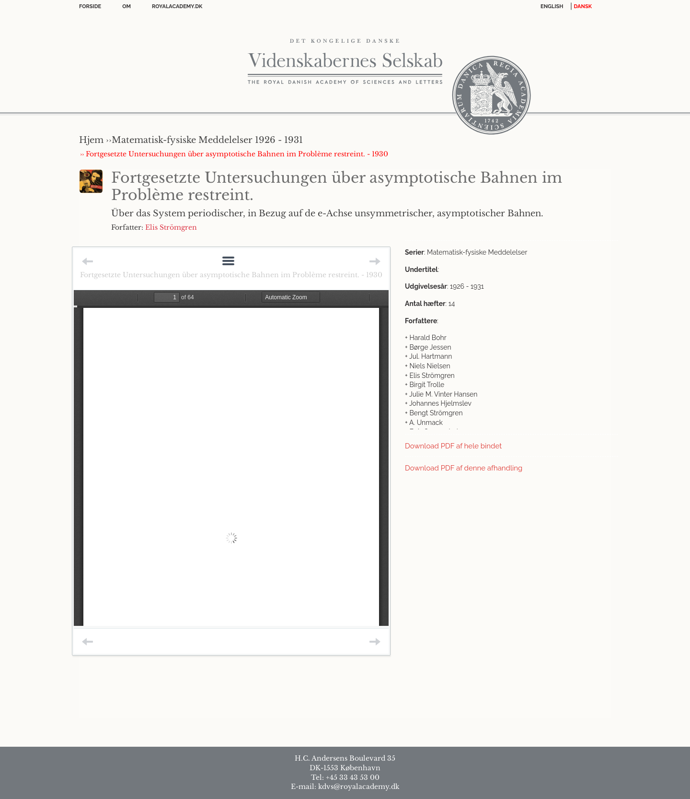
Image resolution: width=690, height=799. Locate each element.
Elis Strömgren (171, 227)
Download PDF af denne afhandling (463, 468)
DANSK (583, 6)
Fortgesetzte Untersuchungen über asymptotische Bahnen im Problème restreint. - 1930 (231, 274)
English (552, 6)
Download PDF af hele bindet (453, 446)
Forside (90, 6)
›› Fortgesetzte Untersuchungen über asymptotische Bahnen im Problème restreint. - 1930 (234, 154)
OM (126, 6)
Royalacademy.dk (177, 6)
